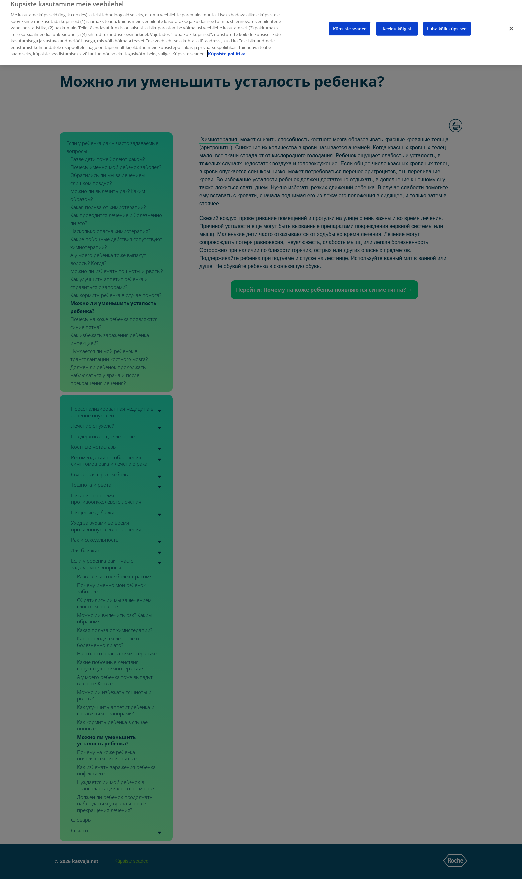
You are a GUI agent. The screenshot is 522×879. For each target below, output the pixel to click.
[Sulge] (511, 22)
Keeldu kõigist (397, 22)
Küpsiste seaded (350, 22)
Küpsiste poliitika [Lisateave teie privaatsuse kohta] (227, 47)
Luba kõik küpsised (447, 22)
